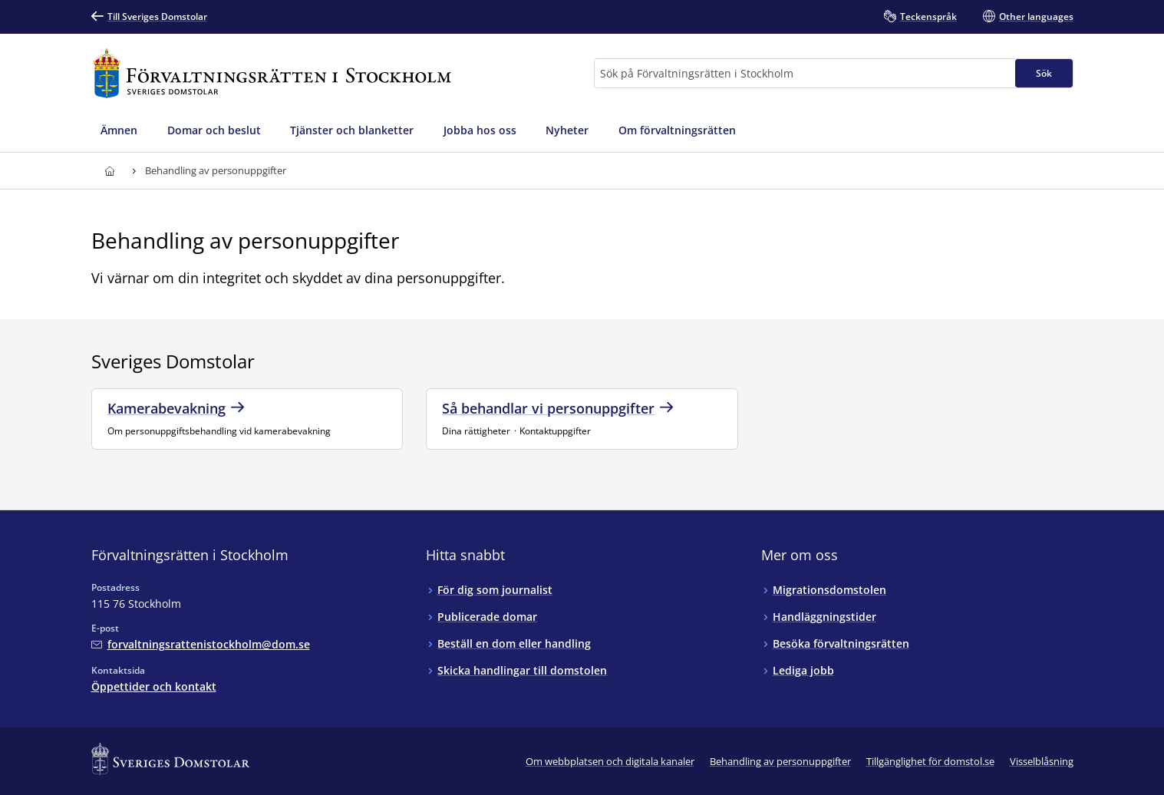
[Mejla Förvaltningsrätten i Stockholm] (200, 644)
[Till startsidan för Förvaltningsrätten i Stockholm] (272, 73)
